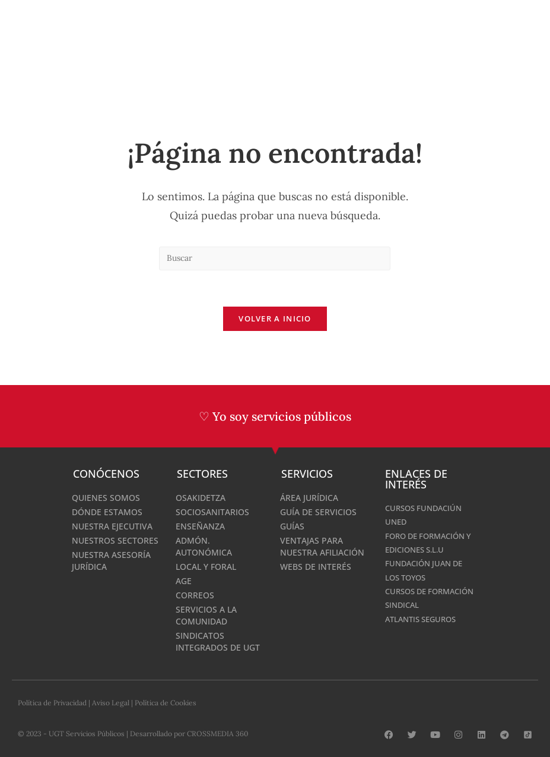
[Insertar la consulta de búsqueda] (274, 258)
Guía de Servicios (318, 512)
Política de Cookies (165, 702)
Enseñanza (200, 526)
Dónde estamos (107, 512)
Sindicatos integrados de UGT (218, 641)
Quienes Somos (106, 497)
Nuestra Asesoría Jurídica (111, 560)
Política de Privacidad (52, 702)
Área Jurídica (309, 497)
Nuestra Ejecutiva (112, 526)
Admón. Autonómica (204, 546)
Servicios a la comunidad (206, 615)
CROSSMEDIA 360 (217, 733)
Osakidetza (200, 497)
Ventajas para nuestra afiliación (322, 546)
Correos (195, 595)
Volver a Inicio (275, 318)
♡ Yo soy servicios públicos (275, 416)
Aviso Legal (110, 702)
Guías (292, 526)
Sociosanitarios (212, 512)
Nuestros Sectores (115, 540)
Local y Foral (206, 566)
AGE (184, 580)
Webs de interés (315, 566)
